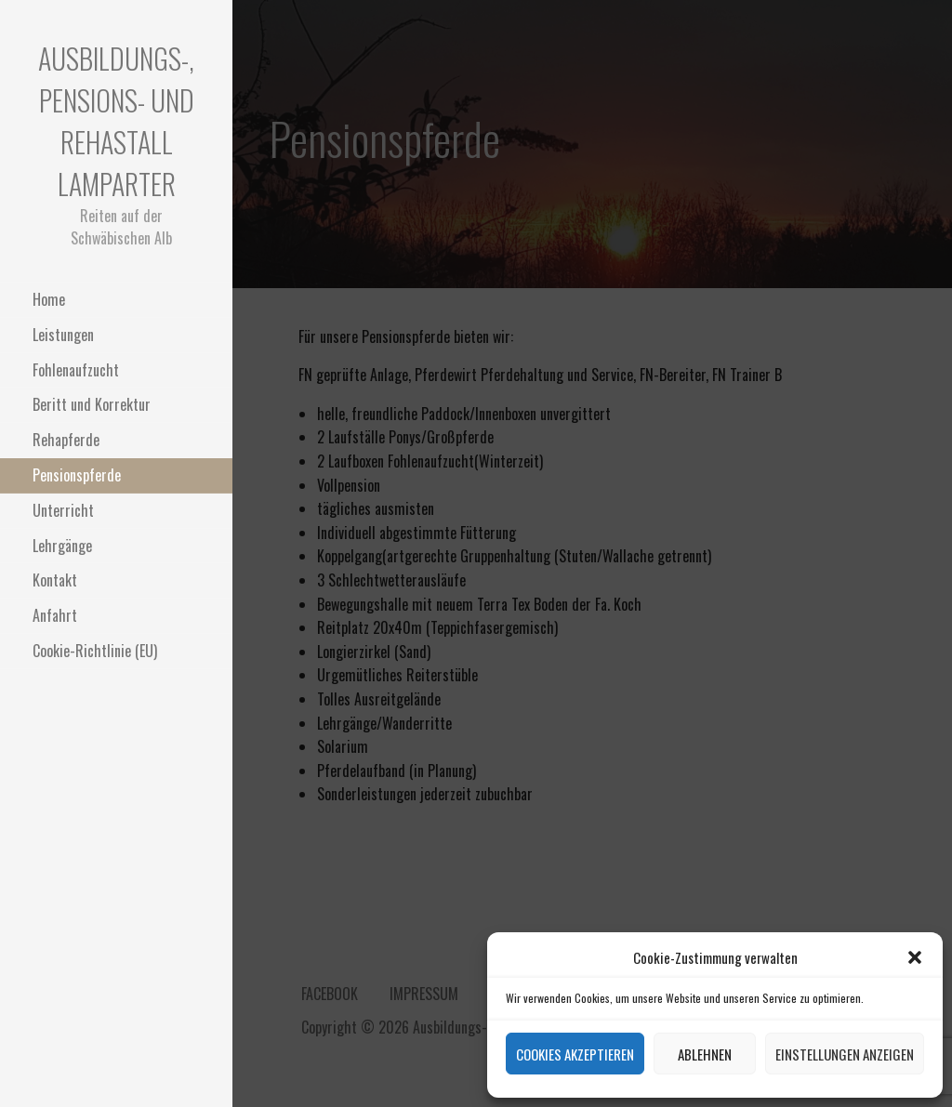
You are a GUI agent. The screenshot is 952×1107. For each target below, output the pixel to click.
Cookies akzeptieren (575, 1054)
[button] (915, 957)
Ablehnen (705, 1054)
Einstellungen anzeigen (844, 1054)
